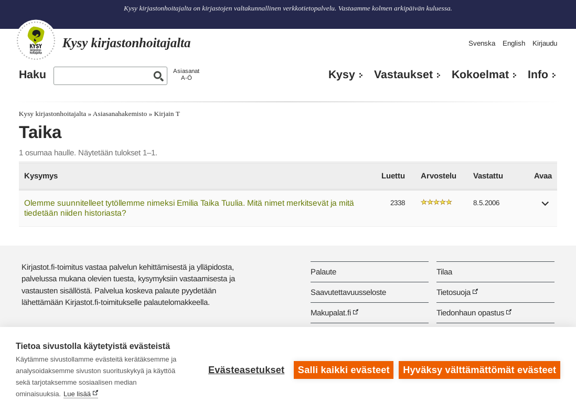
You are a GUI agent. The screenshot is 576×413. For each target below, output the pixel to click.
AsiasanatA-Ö (186, 74)
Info (538, 74)
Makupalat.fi (331, 312)
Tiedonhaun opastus (470, 312)
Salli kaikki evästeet (344, 370)
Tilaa (444, 271)
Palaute (323, 271)
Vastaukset (403, 74)
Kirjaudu (544, 43)
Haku (32, 74)
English (514, 43)
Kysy (341, 74)
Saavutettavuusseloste (348, 292)
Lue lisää (77, 394)
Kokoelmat (480, 74)
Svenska (481, 43)
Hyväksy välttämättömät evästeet (479, 370)
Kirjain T (167, 114)
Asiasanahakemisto (120, 114)
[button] (545, 207)
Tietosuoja (453, 292)
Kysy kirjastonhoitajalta (52, 114)
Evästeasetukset (246, 370)
